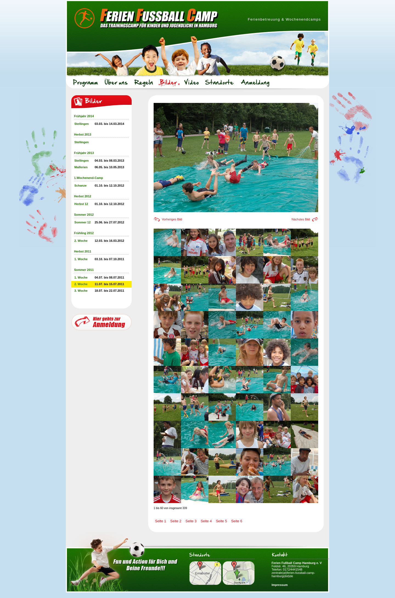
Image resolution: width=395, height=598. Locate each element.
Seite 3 (190, 521)
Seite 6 (236, 521)
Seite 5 (221, 521)
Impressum (280, 584)
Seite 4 (206, 521)
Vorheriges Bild (172, 219)
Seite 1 (160, 521)
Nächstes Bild (301, 219)
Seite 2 (175, 521)
